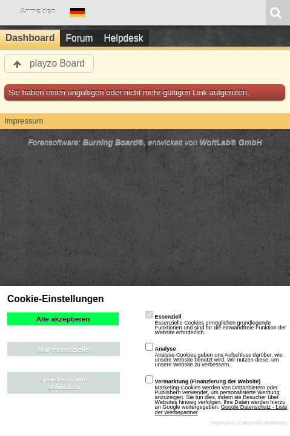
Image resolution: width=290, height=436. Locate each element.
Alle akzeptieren (63, 319)
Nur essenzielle (64, 349)
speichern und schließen (63, 383)
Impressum (222, 423)
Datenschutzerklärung (263, 423)
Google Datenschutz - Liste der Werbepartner (221, 409)
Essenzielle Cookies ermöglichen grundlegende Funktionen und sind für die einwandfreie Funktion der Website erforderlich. (215, 324)
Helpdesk (123, 38)
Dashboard (29, 38)
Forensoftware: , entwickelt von (145, 142)
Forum (79, 38)
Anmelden (38, 11)
